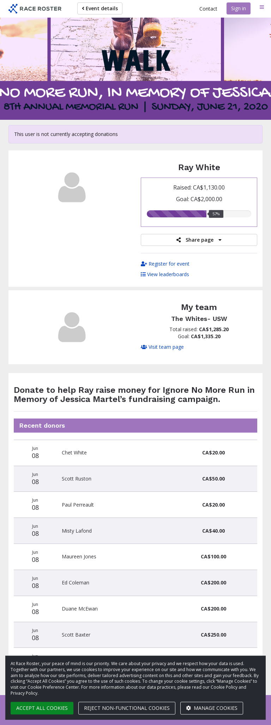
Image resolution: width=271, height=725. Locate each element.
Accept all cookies (42, 708)
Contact (208, 8)
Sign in (238, 8)
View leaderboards (165, 274)
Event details (100, 8)
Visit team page (162, 346)
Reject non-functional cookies (127, 708)
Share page (199, 239)
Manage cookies (211, 708)
